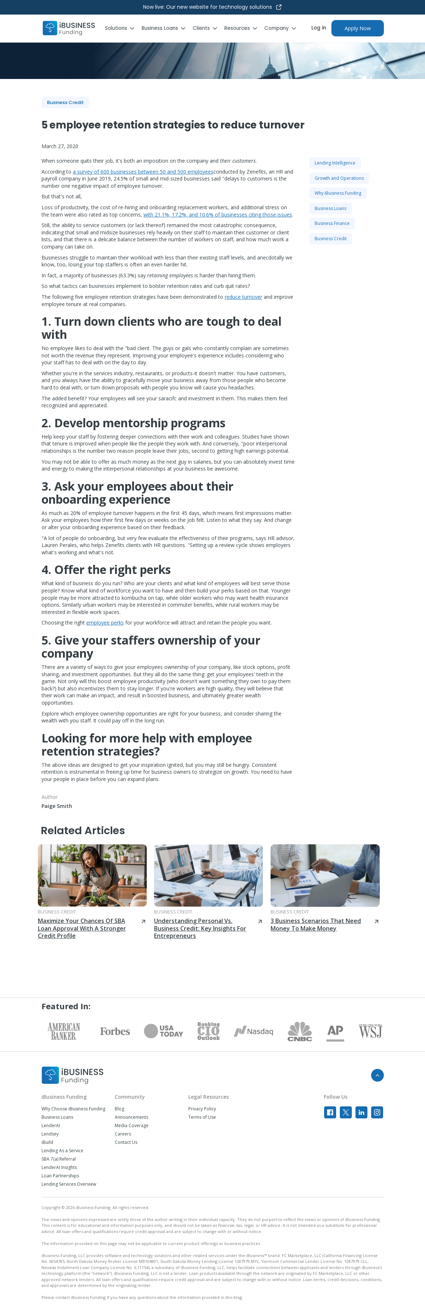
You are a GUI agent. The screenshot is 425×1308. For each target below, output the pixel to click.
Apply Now (358, 28)
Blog (119, 1109)
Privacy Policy (202, 1109)
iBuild (47, 1142)
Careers (123, 1134)
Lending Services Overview (69, 1184)
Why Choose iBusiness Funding (73, 1109)
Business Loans (57, 1117)
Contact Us (126, 1142)
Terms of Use (202, 1117)
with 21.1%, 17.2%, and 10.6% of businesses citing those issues (217, 214)
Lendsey (50, 1134)
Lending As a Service (62, 1151)
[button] (123, 28)
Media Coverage (132, 1126)
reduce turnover (243, 296)
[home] (69, 28)
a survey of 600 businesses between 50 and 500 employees (143, 171)
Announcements (131, 1117)
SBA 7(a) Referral (59, 1159)
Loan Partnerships (60, 1176)
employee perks (105, 622)
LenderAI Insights (59, 1167)
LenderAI (51, 1126)
